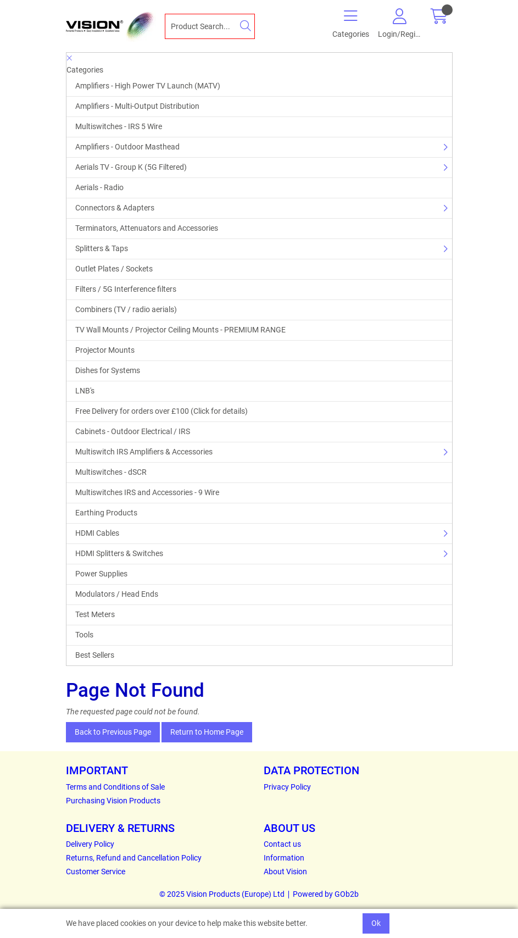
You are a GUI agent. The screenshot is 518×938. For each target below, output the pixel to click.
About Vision (285, 871)
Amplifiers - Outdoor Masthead (127, 146)
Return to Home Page (206, 732)
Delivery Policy (90, 844)
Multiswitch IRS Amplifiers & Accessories (144, 451)
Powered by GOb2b (326, 894)
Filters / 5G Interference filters (125, 289)
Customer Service (95, 871)
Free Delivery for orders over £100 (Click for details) (161, 411)
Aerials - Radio (99, 187)
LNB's (84, 390)
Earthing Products (106, 512)
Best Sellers (94, 655)
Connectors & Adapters (114, 207)
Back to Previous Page (113, 732)
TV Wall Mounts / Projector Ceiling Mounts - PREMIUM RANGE (180, 329)
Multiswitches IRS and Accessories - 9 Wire (147, 492)
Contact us (282, 844)
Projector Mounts (105, 350)
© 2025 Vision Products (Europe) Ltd (222, 894)
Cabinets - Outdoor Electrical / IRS (132, 431)
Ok (376, 923)
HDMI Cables (97, 533)
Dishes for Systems (107, 370)
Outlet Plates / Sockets (114, 268)
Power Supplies (101, 573)
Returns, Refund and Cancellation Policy (134, 857)
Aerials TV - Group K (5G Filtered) (131, 167)
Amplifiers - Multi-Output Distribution (137, 106)
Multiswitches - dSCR (111, 472)
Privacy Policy (287, 786)
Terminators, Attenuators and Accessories (146, 228)
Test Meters (95, 614)
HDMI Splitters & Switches (119, 553)
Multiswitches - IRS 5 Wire (118, 126)
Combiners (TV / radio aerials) (126, 309)
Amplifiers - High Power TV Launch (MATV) (147, 85)
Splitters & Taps (101, 248)
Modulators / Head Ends (116, 594)
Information (284, 857)
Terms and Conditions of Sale (115, 786)
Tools (84, 634)
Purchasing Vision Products (113, 800)
